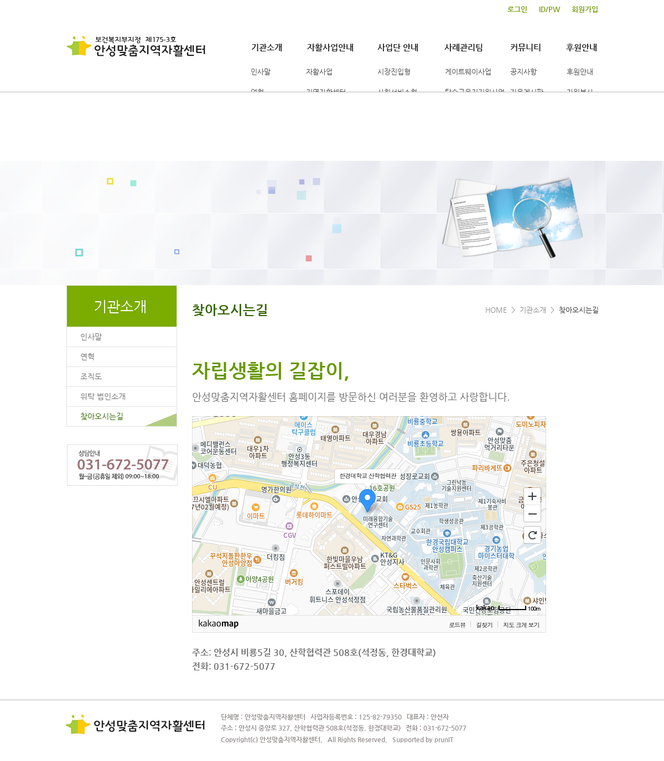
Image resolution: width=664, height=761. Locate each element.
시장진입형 (394, 71)
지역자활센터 (326, 92)
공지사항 (523, 71)
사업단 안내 (397, 47)
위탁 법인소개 (103, 396)
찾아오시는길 (101, 416)
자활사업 (319, 71)
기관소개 (266, 47)
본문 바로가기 (0, 0)
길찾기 (484, 625)
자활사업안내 (330, 47)
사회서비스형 (397, 92)
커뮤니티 (525, 47)
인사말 (261, 71)
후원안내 (581, 47)
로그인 (517, 9)
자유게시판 (526, 92)
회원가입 (585, 9)
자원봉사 (580, 92)
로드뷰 (457, 625)
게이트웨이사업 (468, 71)
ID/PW (549, 9)
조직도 (91, 376)
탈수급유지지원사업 (475, 92)
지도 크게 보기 (521, 625)
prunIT (444, 739)
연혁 (257, 92)
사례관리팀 (463, 47)
